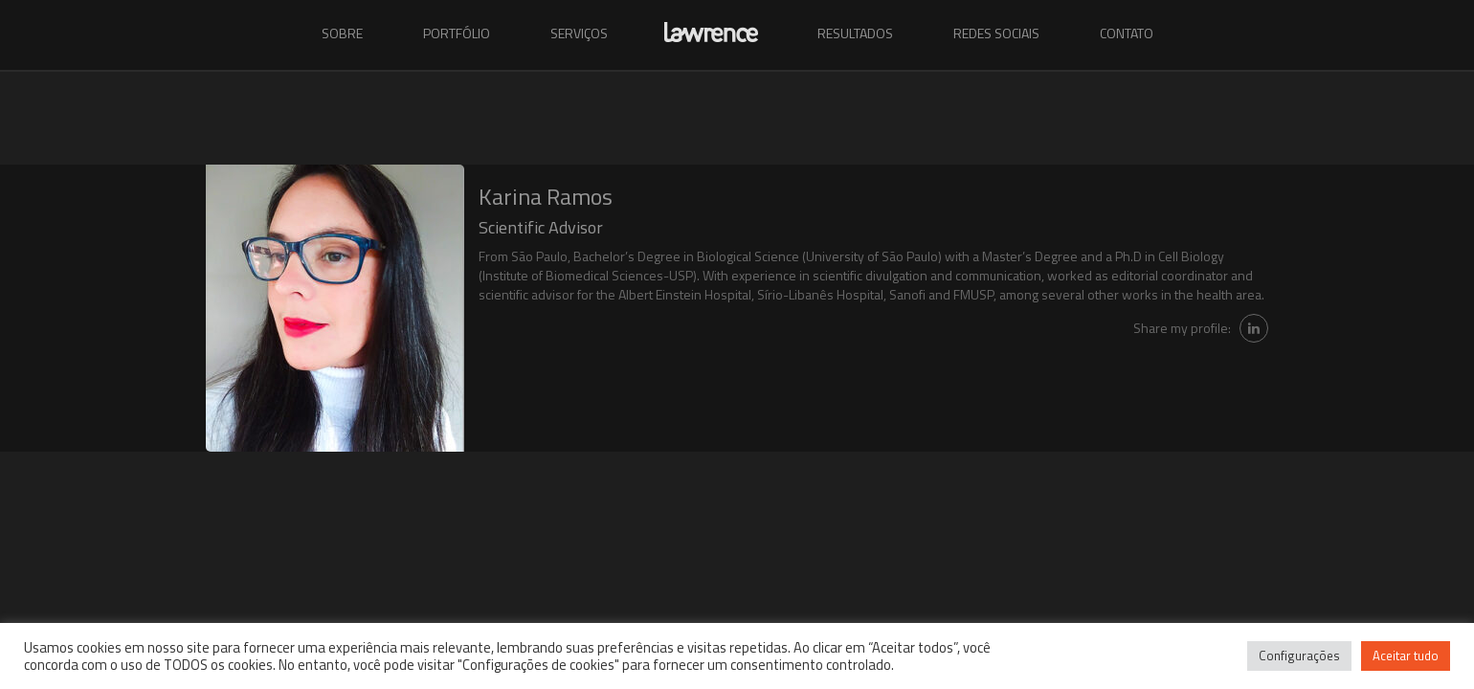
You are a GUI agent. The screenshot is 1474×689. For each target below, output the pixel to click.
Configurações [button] (1299, 655)
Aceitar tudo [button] (1406, 655)
